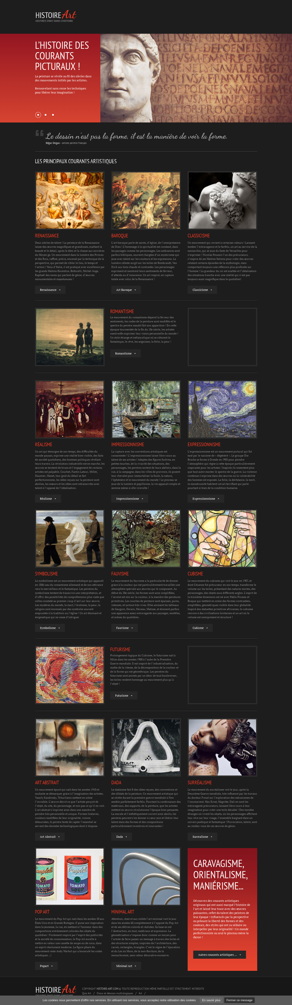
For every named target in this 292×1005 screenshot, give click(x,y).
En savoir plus (211, 1000)
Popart (44, 966)
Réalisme (46, 499)
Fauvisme (122, 628)
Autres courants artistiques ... (217, 955)
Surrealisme (200, 837)
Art (140, 993)
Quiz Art (86, 993)
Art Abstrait (48, 837)
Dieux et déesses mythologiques (115, 993)
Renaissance (48, 290)
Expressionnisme (204, 499)
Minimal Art (124, 966)
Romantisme (123, 353)
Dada (119, 837)
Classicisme (200, 290)
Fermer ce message (239, 1000)
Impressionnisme (127, 499)
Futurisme (121, 695)
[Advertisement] (175, 17)
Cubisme (198, 628)
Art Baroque (124, 290)
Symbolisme (48, 628)
